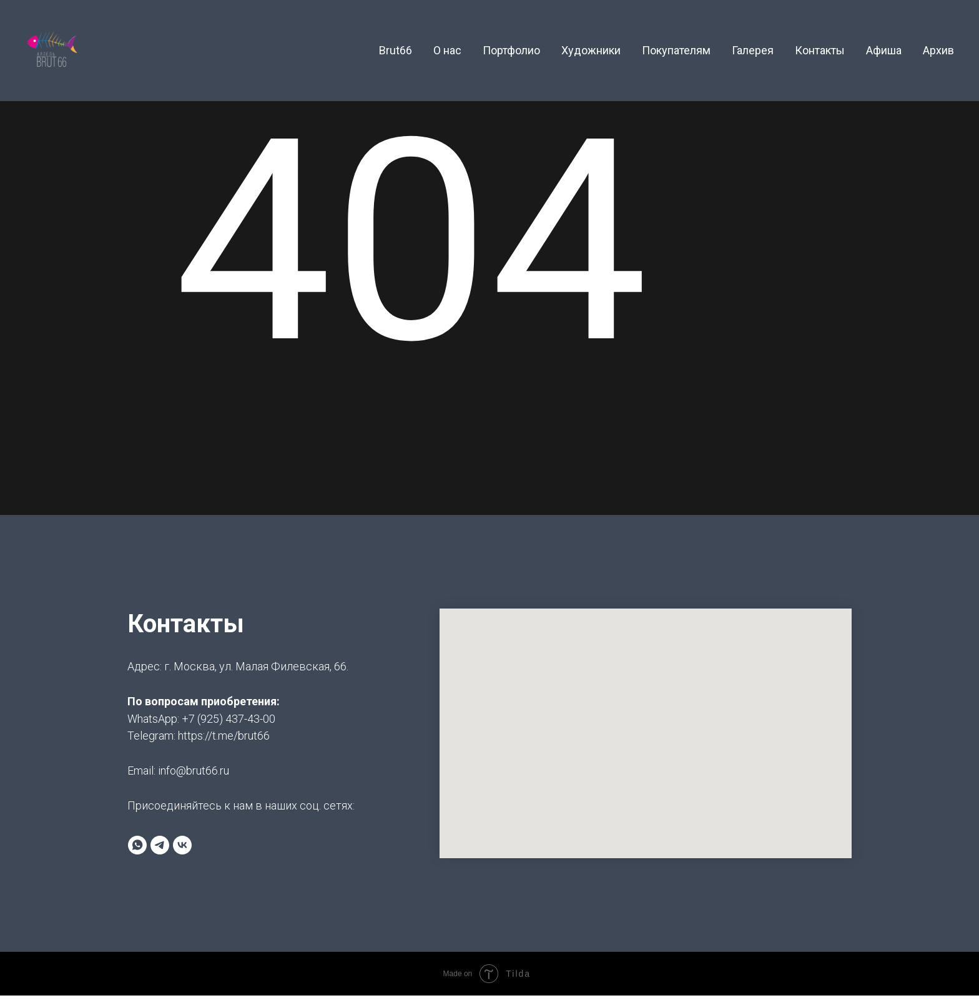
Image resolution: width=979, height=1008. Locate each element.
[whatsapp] (137, 845)
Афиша (884, 50)
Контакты (820, 50)
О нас (447, 50)
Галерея (753, 50)
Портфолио (511, 50)
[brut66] (182, 845)
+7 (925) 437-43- (222, 718)
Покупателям (676, 50)
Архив (938, 50)
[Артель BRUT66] (159, 845)
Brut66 (395, 50)
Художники (591, 50)
